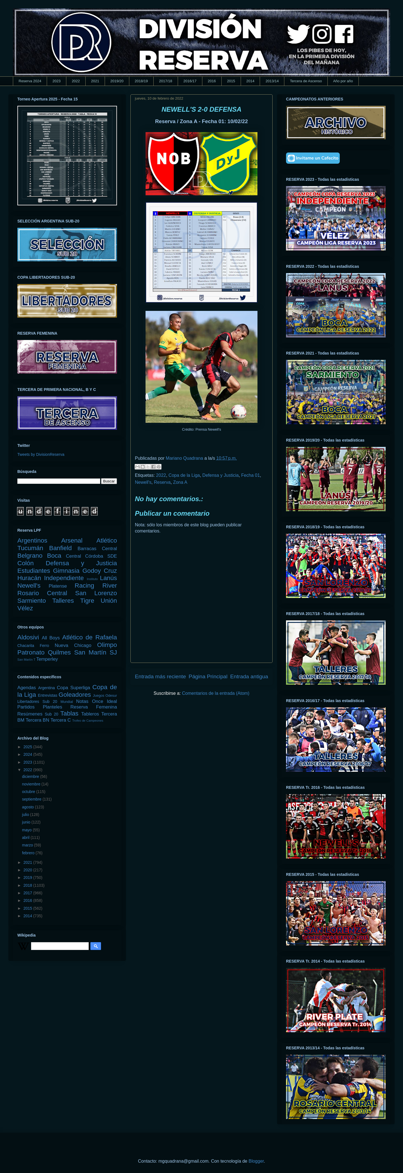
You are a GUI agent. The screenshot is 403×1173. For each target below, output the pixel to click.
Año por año (343, 81)
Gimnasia (66, 570)
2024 (28, 754)
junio (26, 822)
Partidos (26, 707)
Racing (84, 585)
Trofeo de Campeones (87, 720)
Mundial (66, 702)
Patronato (30, 652)
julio (26, 814)
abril (26, 837)
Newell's (143, 482)
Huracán (29, 577)
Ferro (44, 645)
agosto (28, 807)
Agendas (26, 687)
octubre (29, 791)
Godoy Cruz (99, 570)
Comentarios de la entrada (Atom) (215, 693)
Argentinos (32, 540)
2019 (28, 877)
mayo (27, 830)
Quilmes (59, 652)
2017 (28, 893)
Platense (58, 586)
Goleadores (74, 694)
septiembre (32, 799)
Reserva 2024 (30, 81)
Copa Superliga (73, 687)
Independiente (64, 577)
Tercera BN (37, 720)
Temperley (47, 659)
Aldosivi (28, 637)
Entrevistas (47, 695)
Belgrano (30, 555)
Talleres (63, 600)
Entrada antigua (249, 676)
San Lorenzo (96, 593)
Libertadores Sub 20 (37, 701)
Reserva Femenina (93, 707)
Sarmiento (31, 600)
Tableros (90, 714)
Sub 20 (51, 714)
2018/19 (141, 81)
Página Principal (208, 676)
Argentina (46, 688)
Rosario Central (42, 593)
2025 (28, 747)
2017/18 (165, 81)
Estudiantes (33, 570)
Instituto (92, 579)
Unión (108, 600)
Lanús (108, 577)
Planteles (52, 707)
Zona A (180, 482)
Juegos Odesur (105, 696)
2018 (28, 885)
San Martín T (26, 659)
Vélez (25, 608)
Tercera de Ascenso (306, 81)
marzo (28, 845)
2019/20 (116, 81)
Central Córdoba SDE (91, 556)
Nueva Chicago (73, 645)
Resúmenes (30, 714)
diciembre (31, 776)
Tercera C (60, 720)
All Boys (51, 638)
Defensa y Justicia (220, 475)
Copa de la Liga (184, 475)
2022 (76, 81)
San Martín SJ (95, 652)
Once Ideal (104, 701)
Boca (54, 555)
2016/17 (189, 81)
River (109, 585)
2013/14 (272, 81)
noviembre (31, 784)
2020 (28, 870)
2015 (231, 81)
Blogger (256, 1161)
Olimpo (107, 644)
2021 (95, 81)
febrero (29, 853)
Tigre (87, 600)
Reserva (162, 482)
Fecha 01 (250, 475)
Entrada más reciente (160, 676)
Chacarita (25, 645)
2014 (250, 81)
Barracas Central (97, 548)
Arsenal (72, 540)
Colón (25, 563)
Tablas (69, 713)
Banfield (60, 548)
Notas (82, 701)
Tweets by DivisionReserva (40, 454)
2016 (212, 81)
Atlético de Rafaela (89, 637)
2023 (56, 81)
